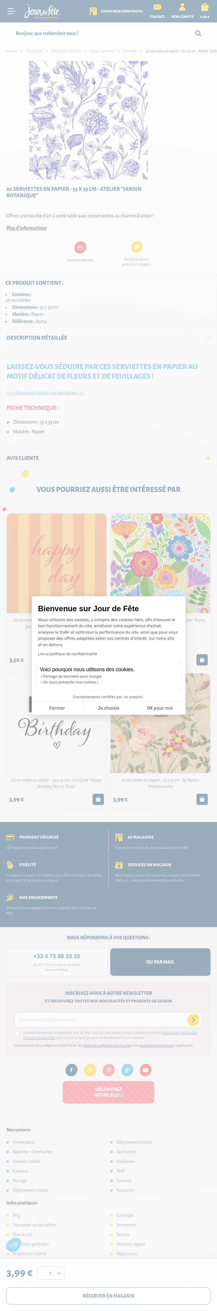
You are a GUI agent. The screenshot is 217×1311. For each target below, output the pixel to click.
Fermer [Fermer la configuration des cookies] (57, 708)
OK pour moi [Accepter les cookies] (160, 708)
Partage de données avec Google (72, 676)
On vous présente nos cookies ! (70, 682)
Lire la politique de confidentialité (67, 654)
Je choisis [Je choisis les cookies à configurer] (108, 708)
